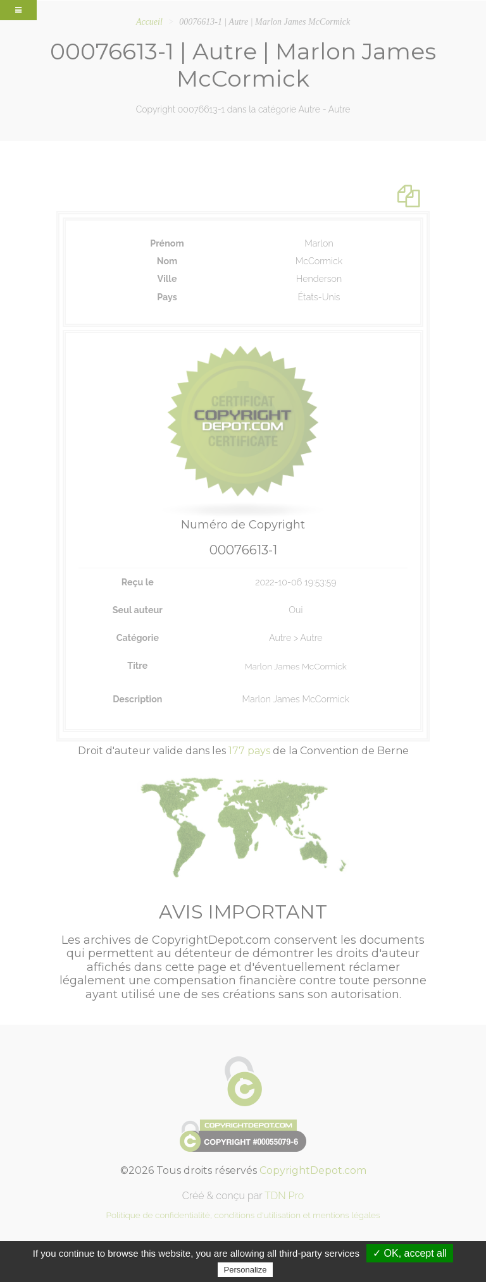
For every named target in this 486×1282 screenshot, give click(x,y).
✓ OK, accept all (410, 1253)
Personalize (245, 1269)
